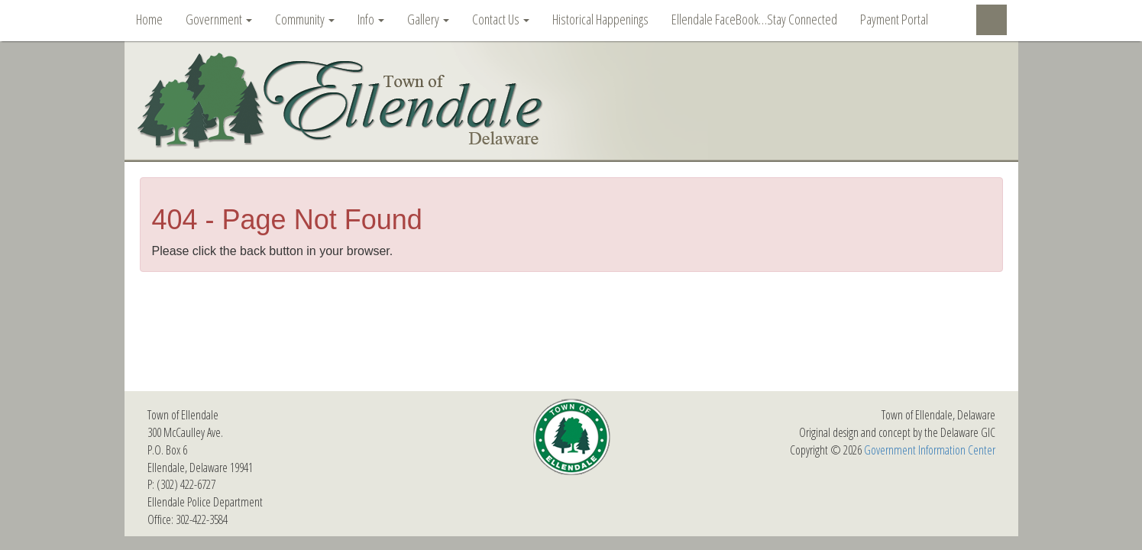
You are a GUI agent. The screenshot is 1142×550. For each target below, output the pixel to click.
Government (219, 19)
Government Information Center (929, 450)
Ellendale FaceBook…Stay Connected (754, 19)
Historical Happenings (600, 19)
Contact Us (500, 19)
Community (305, 19)
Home (149, 19)
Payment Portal (894, 19)
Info (370, 19)
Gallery (428, 19)
